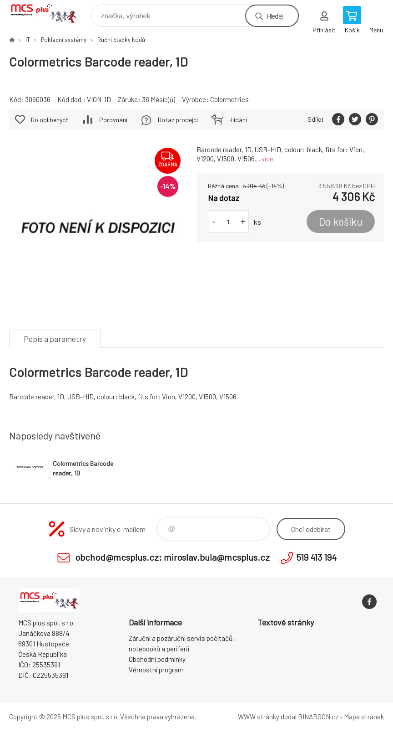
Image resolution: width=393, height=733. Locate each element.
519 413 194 (316, 557)
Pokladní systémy (63, 39)
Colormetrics (229, 99)
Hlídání (237, 120)
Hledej (275, 15)
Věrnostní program (156, 670)
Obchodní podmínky (157, 659)
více (267, 159)
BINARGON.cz (318, 716)
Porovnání (113, 120)
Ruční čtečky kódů (121, 39)
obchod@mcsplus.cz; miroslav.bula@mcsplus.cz (172, 557)
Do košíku (341, 221)
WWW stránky (258, 716)
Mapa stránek (364, 716)
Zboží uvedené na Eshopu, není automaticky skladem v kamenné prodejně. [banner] (49, 13)
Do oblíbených (50, 120)
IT (27, 39)
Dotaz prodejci (178, 120)
